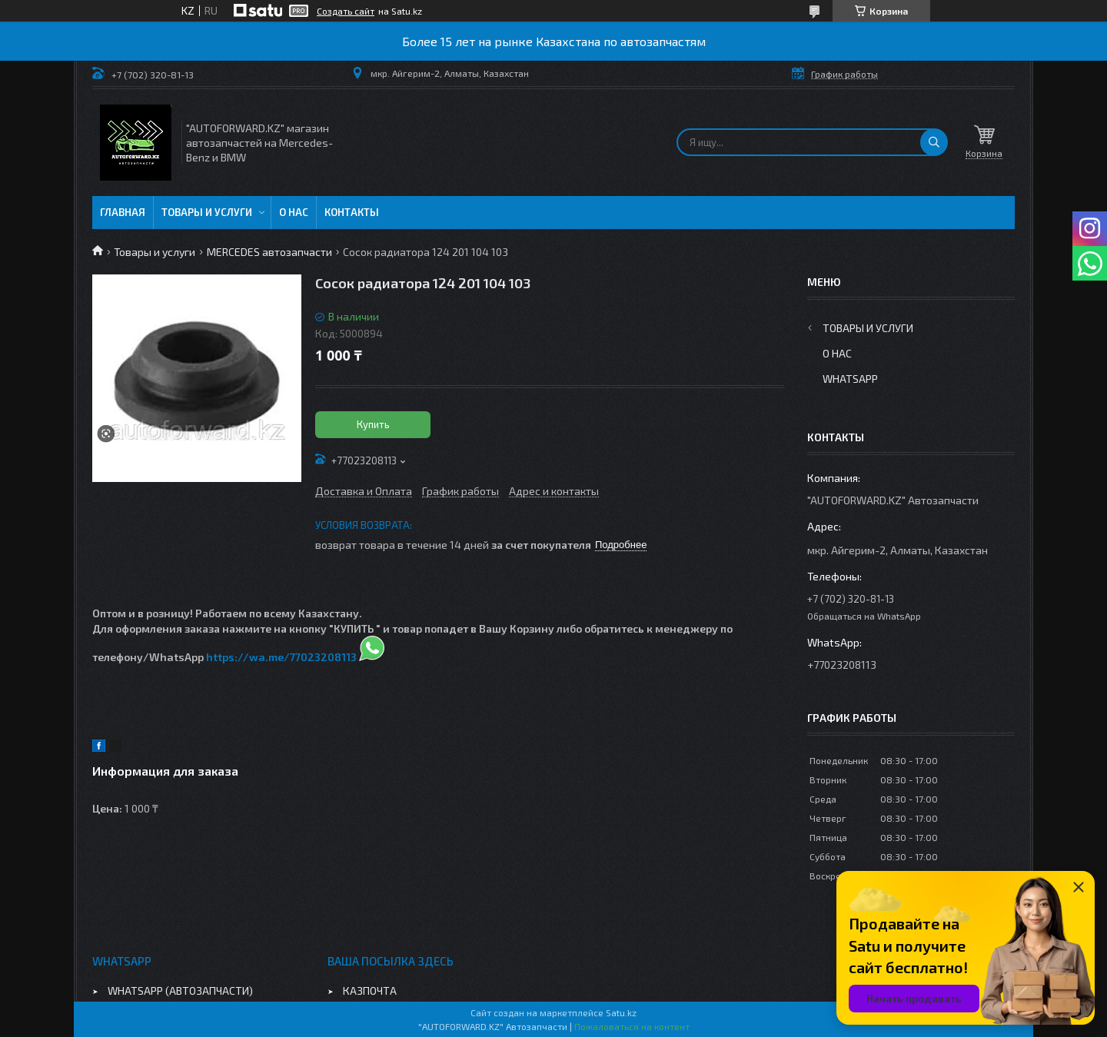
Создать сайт (345, 10)
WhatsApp (850, 378)
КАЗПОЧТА (370, 990)
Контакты (351, 212)
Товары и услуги (206, 212)
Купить (373, 424)
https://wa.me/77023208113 (281, 656)
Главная (122, 212)
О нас (293, 212)
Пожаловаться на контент (632, 1026)
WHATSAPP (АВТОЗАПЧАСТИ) (180, 990)
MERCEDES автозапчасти (269, 251)
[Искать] (934, 142)
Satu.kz (621, 1012)
